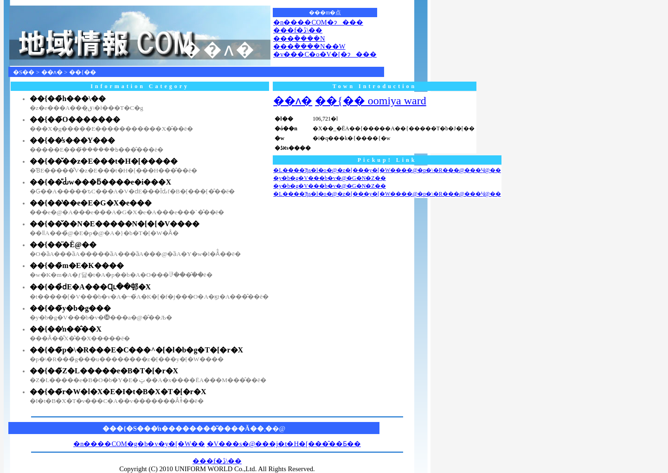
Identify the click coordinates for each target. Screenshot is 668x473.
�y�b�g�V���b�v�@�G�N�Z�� (329, 178)
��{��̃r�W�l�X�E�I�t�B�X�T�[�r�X (118, 392)
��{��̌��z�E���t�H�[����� (104, 161)
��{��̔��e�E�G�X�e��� (91, 203)
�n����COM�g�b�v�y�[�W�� (139, 443)
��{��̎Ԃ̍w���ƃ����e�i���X (100, 182)
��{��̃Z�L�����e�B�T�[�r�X (104, 371)
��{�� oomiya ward (370, 101)
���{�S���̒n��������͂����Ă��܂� (187, 428)
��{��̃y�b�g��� (70, 308)
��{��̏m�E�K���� (77, 265)
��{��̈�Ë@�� (63, 245)
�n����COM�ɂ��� (318, 22)
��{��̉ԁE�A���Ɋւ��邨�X (90, 287)
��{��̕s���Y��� (72, 140)
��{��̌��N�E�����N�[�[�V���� (114, 224)
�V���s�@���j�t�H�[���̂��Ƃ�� (284, 443)
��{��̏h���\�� (68, 98)
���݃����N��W (309, 46)
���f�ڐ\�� (297, 30)
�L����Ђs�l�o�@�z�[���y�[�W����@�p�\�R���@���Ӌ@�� (387, 170)
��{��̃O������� (75, 119)
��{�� (82, 72)
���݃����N (299, 38)
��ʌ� (52, 72)
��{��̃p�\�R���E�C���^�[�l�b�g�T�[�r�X (136, 350)
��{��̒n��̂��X (66, 329)
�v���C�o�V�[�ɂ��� (325, 54)
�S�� (23, 72)
